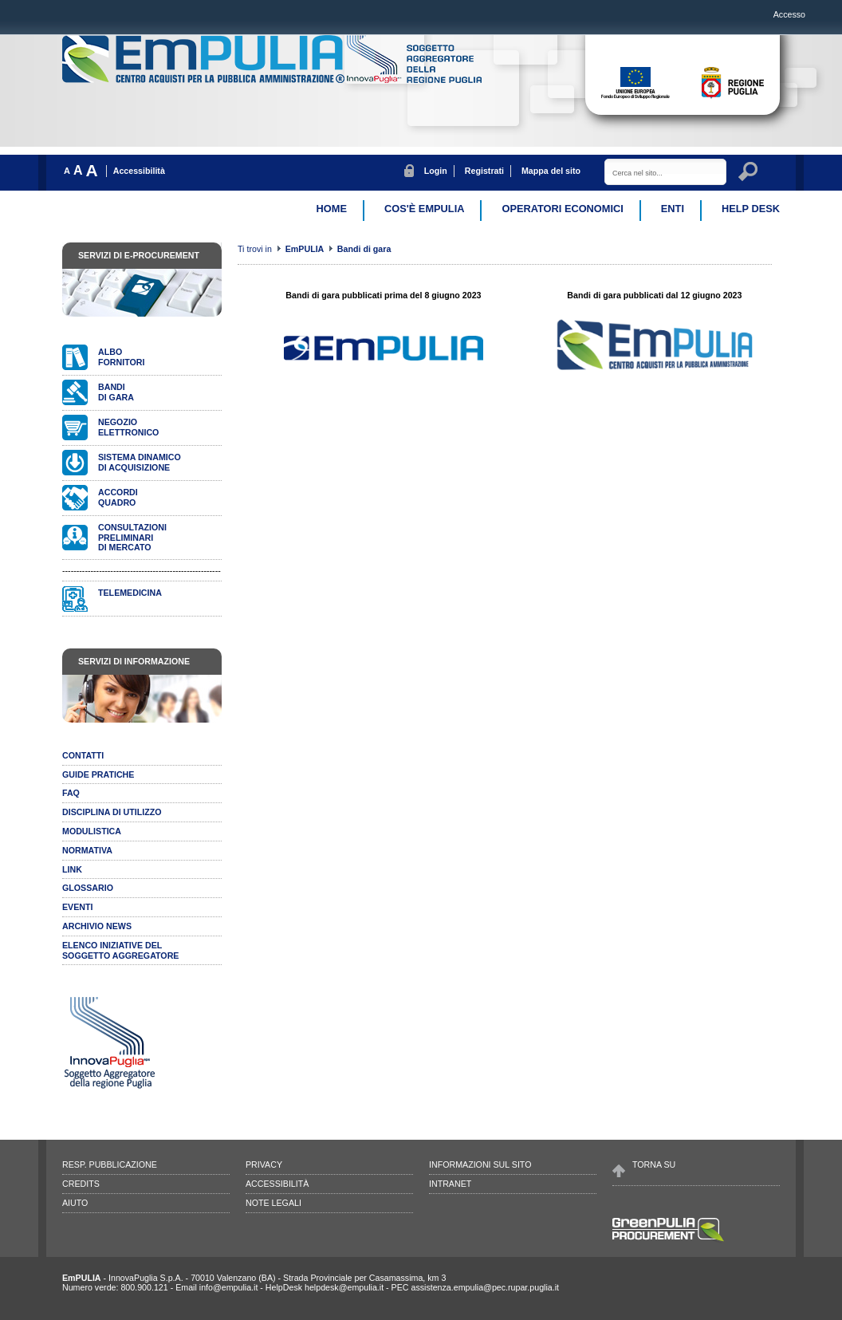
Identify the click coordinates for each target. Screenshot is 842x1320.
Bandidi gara (116, 392)
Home (332, 209)
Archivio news (97, 926)
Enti (672, 209)
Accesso (789, 14)
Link (72, 869)
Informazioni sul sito (480, 1164)
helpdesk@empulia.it (344, 1287)
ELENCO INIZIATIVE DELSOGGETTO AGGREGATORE (120, 950)
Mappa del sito (550, 170)
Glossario (87, 887)
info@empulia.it (228, 1287)
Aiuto (75, 1203)
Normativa (87, 850)
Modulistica (91, 831)
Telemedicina (130, 592)
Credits (81, 1183)
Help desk (751, 209)
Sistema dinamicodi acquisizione (139, 462)
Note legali (273, 1203)
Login (435, 170)
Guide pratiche (98, 774)
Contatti (83, 755)
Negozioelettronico (128, 427)
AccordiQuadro (118, 497)
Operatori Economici (562, 209)
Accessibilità (139, 170)
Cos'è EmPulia (424, 209)
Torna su (653, 1164)
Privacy (264, 1164)
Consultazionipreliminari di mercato (132, 537)
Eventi (77, 907)
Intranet (450, 1183)
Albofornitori (121, 357)
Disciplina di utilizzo (112, 812)
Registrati (484, 170)
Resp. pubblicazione (109, 1164)
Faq (71, 793)
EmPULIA (305, 249)
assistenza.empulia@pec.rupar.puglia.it (485, 1287)
